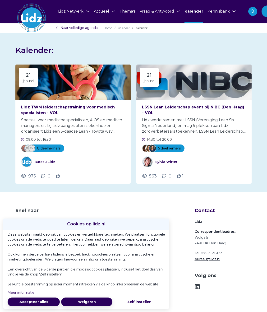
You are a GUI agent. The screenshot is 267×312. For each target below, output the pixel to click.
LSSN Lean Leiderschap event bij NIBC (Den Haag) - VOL (193, 110)
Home (108, 28)
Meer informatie (21, 292)
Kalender (124, 28)
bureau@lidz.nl (207, 259)
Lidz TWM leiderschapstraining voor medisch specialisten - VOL (68, 110)
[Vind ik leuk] (58, 176)
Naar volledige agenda (77, 28)
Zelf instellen (139, 302)
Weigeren (87, 302)
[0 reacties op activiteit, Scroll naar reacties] (46, 176)
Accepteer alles (33, 302)
